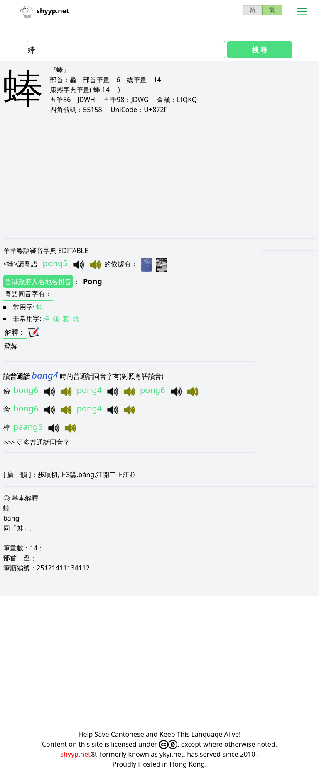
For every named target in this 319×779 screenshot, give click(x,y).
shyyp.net (75, 754)
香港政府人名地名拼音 (38, 281)
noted (266, 744)
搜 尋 (259, 49)
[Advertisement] (159, 176)
